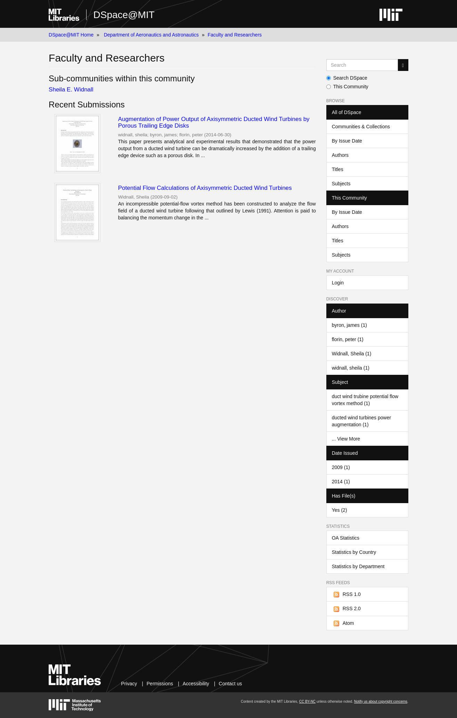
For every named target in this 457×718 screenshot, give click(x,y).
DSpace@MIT (124, 14)
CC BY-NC (307, 701)
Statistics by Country (354, 552)
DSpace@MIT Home (71, 35)
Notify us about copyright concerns (380, 701)
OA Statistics (345, 538)
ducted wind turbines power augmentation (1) (361, 421)
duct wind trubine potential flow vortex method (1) (365, 400)
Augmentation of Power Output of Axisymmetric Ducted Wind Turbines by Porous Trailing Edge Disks (214, 122)
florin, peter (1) (348, 339)
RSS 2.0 (346, 609)
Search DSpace (346, 78)
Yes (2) (339, 510)
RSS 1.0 (346, 594)
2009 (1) (341, 467)
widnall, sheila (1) (350, 368)
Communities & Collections (361, 126)
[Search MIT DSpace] (362, 65)
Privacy (129, 683)
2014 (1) (341, 481)
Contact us (230, 683)
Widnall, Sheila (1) (352, 353)
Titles (337, 169)
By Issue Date (347, 141)
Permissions (160, 683)
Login (338, 282)
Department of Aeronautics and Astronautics (151, 35)
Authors (340, 155)
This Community (347, 86)
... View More (346, 439)
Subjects (341, 183)
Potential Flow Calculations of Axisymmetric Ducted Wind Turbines (205, 188)
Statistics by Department (358, 566)
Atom (343, 623)
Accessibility (196, 683)
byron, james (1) (349, 325)
